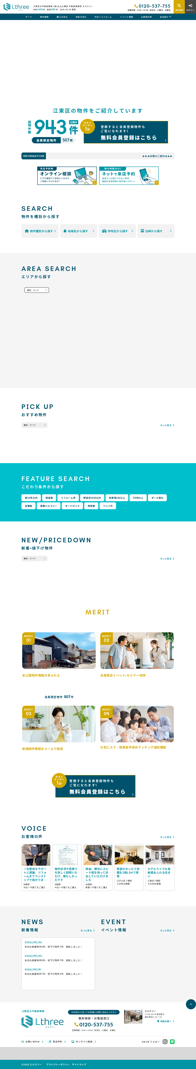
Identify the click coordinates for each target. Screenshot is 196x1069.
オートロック (72, 505)
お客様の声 (146, 16)
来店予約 (55, 1041)
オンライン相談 (82, 1041)
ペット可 (108, 505)
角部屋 (91, 505)
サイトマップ (79, 1064)
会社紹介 (164, 16)
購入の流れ (62, 16)
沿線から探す (152, 231)
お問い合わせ (30, 1041)
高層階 (28, 505)
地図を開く (164, 1021)
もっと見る (165, 425)
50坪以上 (138, 497)
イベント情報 (126, 16)
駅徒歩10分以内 (92, 497)
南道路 (49, 497)
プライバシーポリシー (58, 1064)
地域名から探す (76, 231)
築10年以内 (31, 497)
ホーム (29, 17)
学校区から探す (115, 231)
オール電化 (157, 497)
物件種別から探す (39, 231)
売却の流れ (81, 16)
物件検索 (44, 16)
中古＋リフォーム (103, 16)
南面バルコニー (48, 505)
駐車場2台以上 (117, 497)
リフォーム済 (68, 497)
